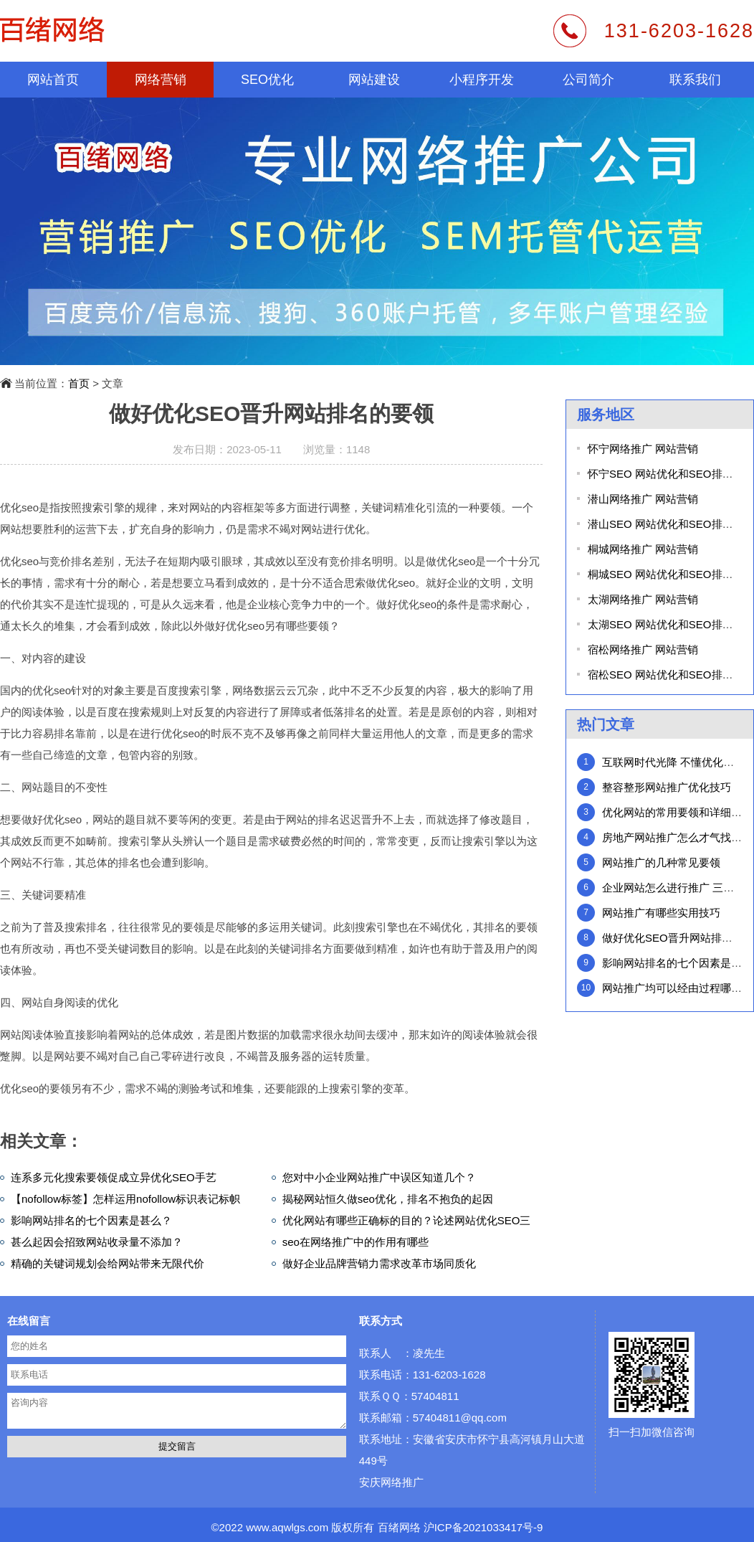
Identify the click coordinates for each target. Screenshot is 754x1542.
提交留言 (177, 1446)
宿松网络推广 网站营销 (643, 649)
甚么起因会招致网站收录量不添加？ (97, 1242)
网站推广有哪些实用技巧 (661, 913)
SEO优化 (267, 79)
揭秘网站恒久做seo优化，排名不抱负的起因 (387, 1199)
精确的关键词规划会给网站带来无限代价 (107, 1263)
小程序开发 (481, 79)
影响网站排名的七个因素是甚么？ (91, 1220)
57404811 (435, 1396)
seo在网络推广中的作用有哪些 (355, 1242)
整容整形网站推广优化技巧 (666, 787)
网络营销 (160, 79)
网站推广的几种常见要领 (661, 862)
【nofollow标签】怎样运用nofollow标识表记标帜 (125, 1199)
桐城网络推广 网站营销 (643, 549)
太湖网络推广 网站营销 (643, 599)
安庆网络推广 (391, 1482)
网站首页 (53, 79)
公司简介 (588, 79)
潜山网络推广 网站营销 (643, 499)
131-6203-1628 (679, 31)
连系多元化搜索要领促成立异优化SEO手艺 (113, 1177)
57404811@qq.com (460, 1417)
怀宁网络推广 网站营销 (643, 449)
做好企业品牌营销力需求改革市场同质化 (379, 1263)
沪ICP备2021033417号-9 (483, 1527)
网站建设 (374, 79)
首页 (79, 383)
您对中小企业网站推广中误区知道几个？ (379, 1177)
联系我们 (695, 79)
